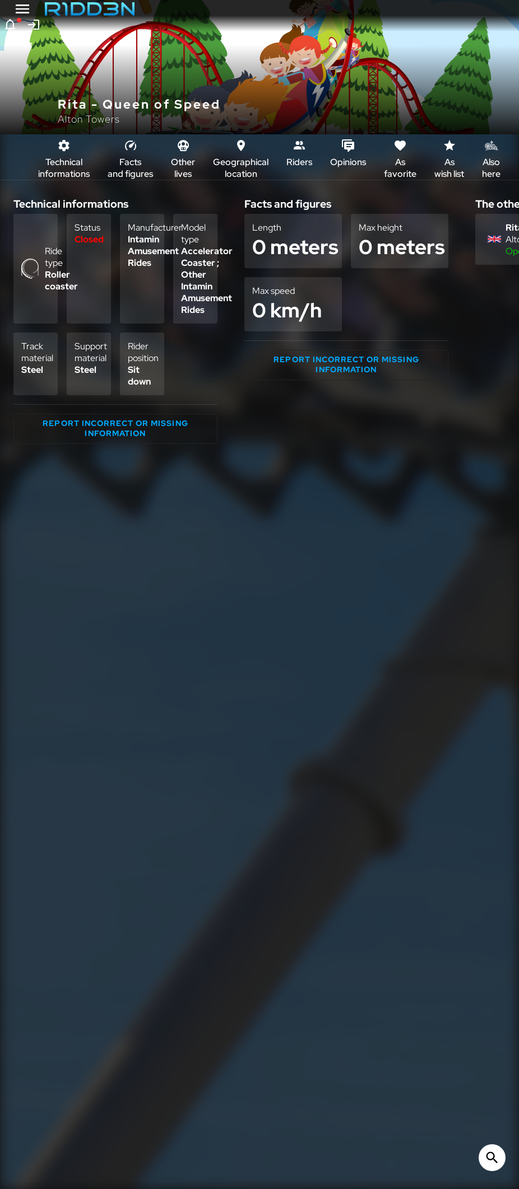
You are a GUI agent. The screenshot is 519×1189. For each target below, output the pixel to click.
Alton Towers (89, 119)
